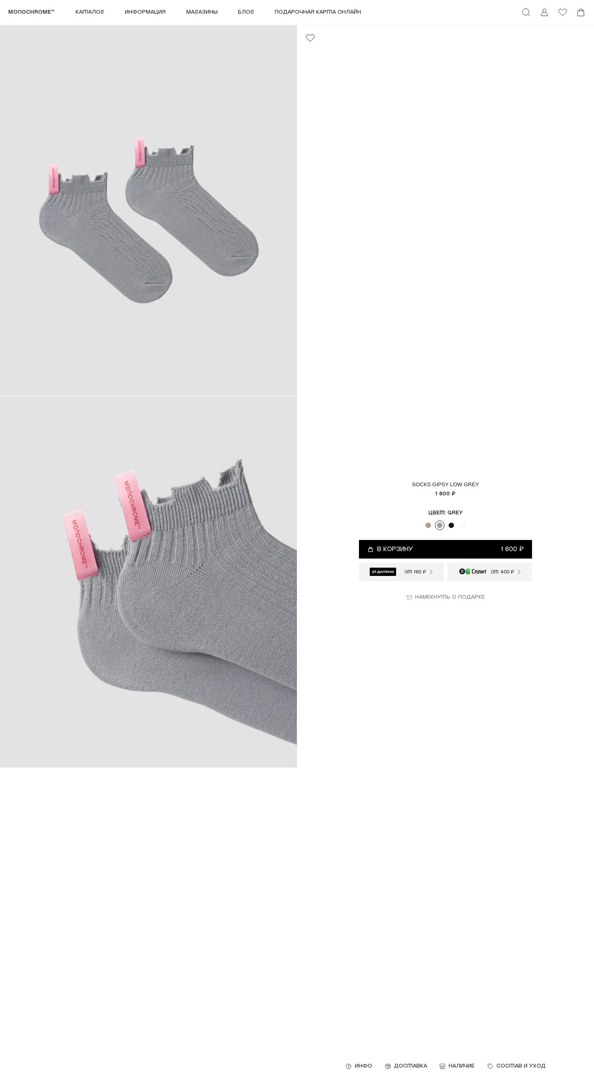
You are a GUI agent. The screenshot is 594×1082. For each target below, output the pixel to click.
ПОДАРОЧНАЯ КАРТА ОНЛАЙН (318, 12)
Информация (145, 12)
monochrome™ (31, 12)
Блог (246, 12)
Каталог (90, 12)
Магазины (202, 12)
